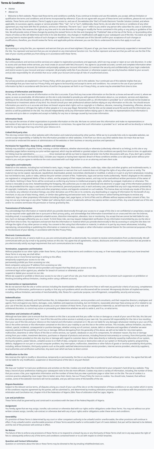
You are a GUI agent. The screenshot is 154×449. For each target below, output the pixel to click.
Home (11, 8)
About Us (13, 11)
